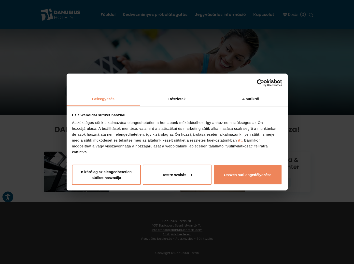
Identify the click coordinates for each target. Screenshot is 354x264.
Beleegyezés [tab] (103, 99)
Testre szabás (177, 174)
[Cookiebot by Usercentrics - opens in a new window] (260, 82)
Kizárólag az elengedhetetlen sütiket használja (106, 174)
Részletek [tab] (176, 99)
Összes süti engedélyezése (247, 174)
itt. (240, 140)
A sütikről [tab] (250, 99)
